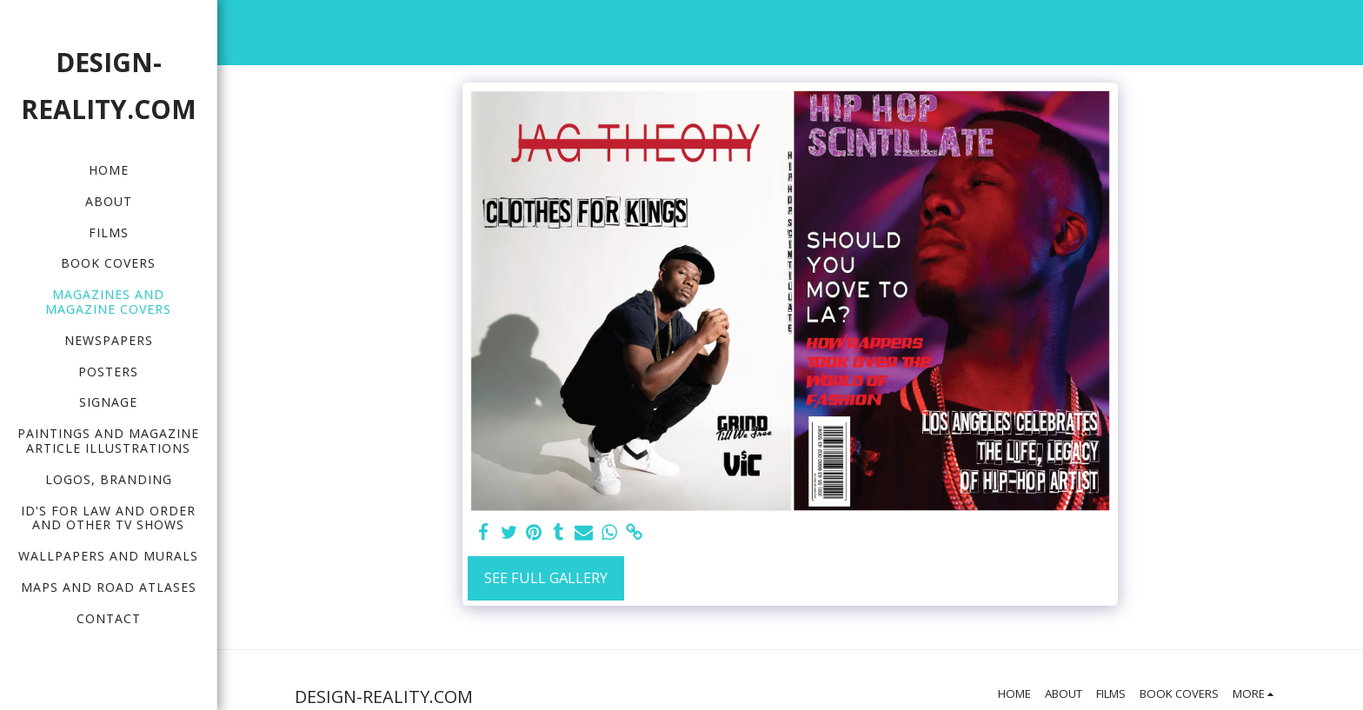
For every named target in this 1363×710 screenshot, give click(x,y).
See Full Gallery (546, 577)
